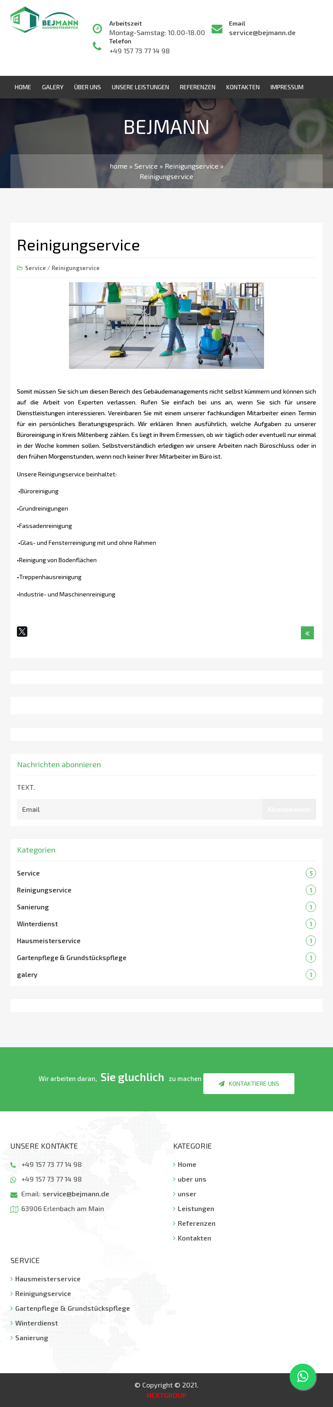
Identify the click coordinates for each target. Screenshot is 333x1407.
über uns (87, 87)
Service (35, 267)
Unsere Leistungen (140, 87)
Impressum (287, 87)
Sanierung (33, 907)
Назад (307, 634)
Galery (52, 87)
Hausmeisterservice (49, 941)
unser (184, 1193)
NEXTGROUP (166, 1395)
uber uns (189, 1179)
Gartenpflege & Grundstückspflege (72, 957)
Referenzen (197, 87)
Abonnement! (289, 809)
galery (27, 974)
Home (23, 87)
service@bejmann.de (262, 32)
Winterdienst (37, 924)
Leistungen (193, 1208)
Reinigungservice (76, 267)
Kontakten (243, 87)
